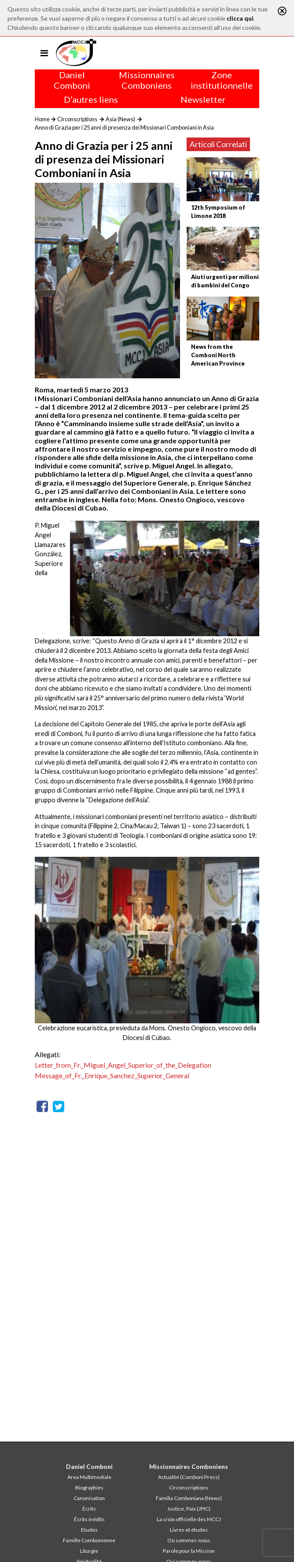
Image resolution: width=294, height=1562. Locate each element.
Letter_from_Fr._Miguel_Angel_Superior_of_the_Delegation (123, 1065)
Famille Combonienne (89, 1540)
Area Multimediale (89, 1477)
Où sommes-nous (188, 1540)
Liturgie (89, 1551)
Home (42, 119)
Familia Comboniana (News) (189, 1498)
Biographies (89, 1487)
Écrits (89, 1508)
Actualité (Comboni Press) (189, 1477)
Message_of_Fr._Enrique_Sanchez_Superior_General (112, 1075)
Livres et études (189, 1529)
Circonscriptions (77, 119)
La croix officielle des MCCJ (189, 1519)
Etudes (89, 1529)
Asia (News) (120, 119)
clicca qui (240, 18)
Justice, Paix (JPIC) (188, 1508)
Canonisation (89, 1498)
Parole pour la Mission (189, 1551)
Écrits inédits (89, 1519)
